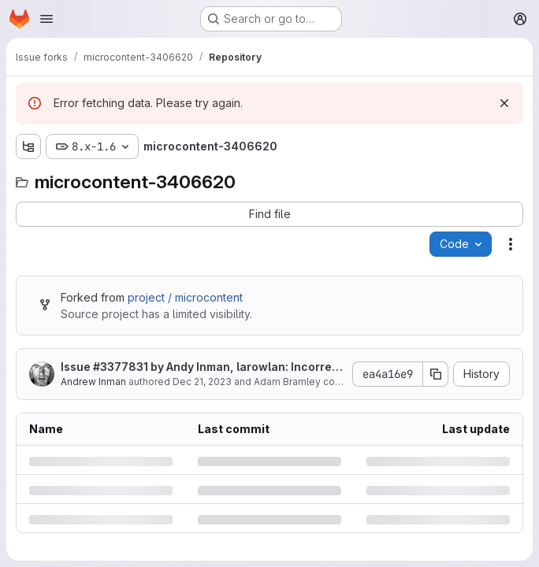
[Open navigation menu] (46, 19)
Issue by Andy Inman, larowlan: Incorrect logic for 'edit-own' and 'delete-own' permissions (202, 367)
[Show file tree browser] (28, 146)
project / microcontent (185, 297)
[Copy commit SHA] (435, 374)
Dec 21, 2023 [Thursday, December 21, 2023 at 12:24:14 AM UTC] (202, 381)
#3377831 (120, 366)
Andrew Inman (93, 381)
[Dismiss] (504, 103)
